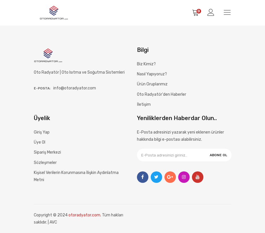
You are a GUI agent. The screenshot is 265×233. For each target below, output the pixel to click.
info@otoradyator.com (74, 88)
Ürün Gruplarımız (152, 84)
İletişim (144, 104)
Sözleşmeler (45, 162)
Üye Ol (39, 142)
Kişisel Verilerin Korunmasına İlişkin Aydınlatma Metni (76, 176)
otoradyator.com (84, 215)
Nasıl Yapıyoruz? (152, 74)
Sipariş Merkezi (47, 152)
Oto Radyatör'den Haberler (161, 94)
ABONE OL (218, 155)
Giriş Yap (42, 132)
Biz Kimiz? (146, 64)
